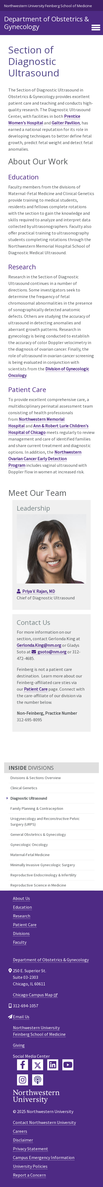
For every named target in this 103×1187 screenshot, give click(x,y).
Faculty (19, 942)
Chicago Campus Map (33, 994)
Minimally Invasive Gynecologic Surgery (42, 864)
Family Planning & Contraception (36, 808)
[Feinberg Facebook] (22, 1064)
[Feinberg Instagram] (22, 1079)
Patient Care (36, 689)
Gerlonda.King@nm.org (39, 645)
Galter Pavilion (66, 122)
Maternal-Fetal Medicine (30, 854)
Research (21, 916)
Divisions (21, 933)
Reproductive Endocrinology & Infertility (43, 875)
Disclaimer (23, 1140)
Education (22, 907)
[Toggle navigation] (95, 28)
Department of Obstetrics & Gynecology (46, 22)
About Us (21, 898)
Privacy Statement (30, 1148)
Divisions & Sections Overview (35, 777)
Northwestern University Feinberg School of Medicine (48, 5)
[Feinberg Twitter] (37, 1064)
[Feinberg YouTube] (67, 1064)
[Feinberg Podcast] (37, 1079)
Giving (19, 1045)
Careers (20, 1131)
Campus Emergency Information (43, 1157)
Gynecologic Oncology (29, 844)
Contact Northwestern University (44, 1122)
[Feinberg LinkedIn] (52, 1064)
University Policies (30, 1166)
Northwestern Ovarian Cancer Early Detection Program (44, 458)
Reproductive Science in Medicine (38, 885)
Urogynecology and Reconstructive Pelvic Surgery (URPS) (45, 821)
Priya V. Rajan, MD (38, 591)
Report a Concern (29, 1175)
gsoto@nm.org (52, 651)
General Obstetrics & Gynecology (38, 834)
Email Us (21, 1016)
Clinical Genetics (23, 787)
